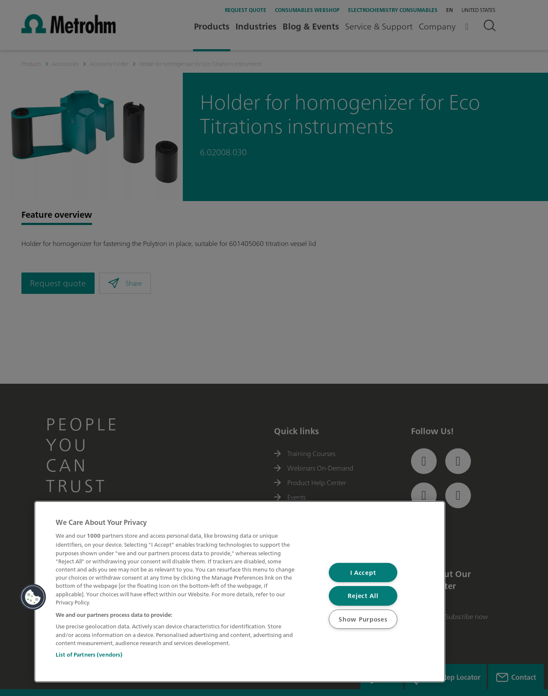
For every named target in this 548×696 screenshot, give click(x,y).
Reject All (363, 595)
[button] (33, 597)
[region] (239, 591)
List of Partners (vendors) (89, 655)
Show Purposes (363, 619)
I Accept (363, 572)
